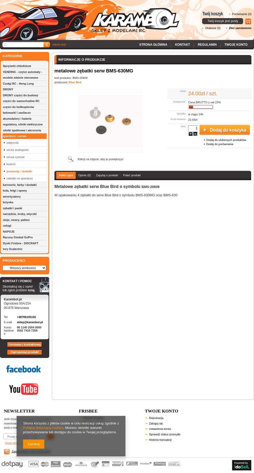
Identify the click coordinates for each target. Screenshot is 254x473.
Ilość (183, 126)
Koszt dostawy (178, 119)
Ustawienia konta (160, 428)
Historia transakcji (160, 439)
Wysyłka (181, 113)
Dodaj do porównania (219, 144)
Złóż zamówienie (240, 28)
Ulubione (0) (213, 28)
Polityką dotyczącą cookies (43, 428)
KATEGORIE (12, 56)
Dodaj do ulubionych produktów (226, 139)
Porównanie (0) (241, 14)
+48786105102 (26, 317)
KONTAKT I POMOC (19, 281)
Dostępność (179, 101)
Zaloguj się (156, 423)
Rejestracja (156, 418)
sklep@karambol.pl (30, 322)
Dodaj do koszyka (225, 130)
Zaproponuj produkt (20, 354)
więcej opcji (59, 44)
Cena (183, 91)
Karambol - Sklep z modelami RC (91, 16)
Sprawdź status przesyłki (164, 434)
